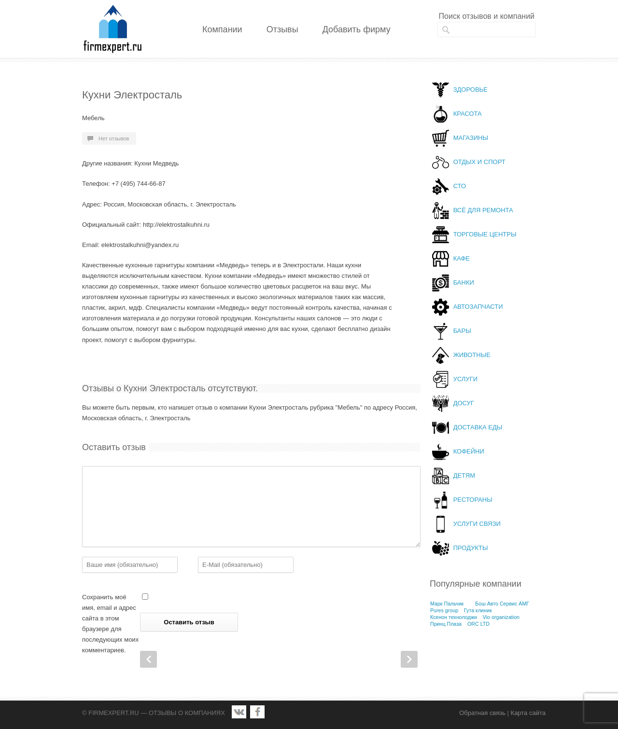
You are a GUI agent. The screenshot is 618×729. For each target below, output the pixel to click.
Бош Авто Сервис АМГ (502, 603)
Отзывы (282, 29)
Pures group (444, 610)
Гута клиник (478, 610)
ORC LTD (478, 624)
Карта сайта (528, 712)
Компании (222, 29)
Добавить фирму (357, 29)
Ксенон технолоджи (453, 617)
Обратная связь (482, 712)
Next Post (409, 659)
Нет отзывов (113, 138)
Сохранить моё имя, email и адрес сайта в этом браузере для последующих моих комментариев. (110, 623)
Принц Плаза (446, 624)
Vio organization (501, 617)
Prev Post (148, 659)
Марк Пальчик (447, 603)
